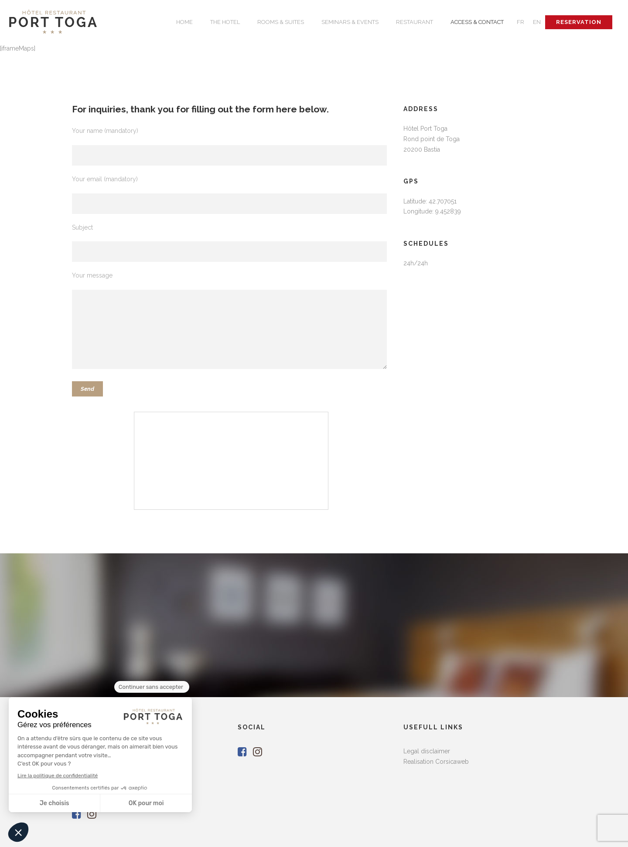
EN (537, 22)
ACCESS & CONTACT (477, 22)
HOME (184, 22)
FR (520, 22)
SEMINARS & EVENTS (350, 22)
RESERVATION (578, 22)
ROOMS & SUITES (280, 22)
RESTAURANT (414, 22)
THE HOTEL (225, 22)
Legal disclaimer (426, 751)
